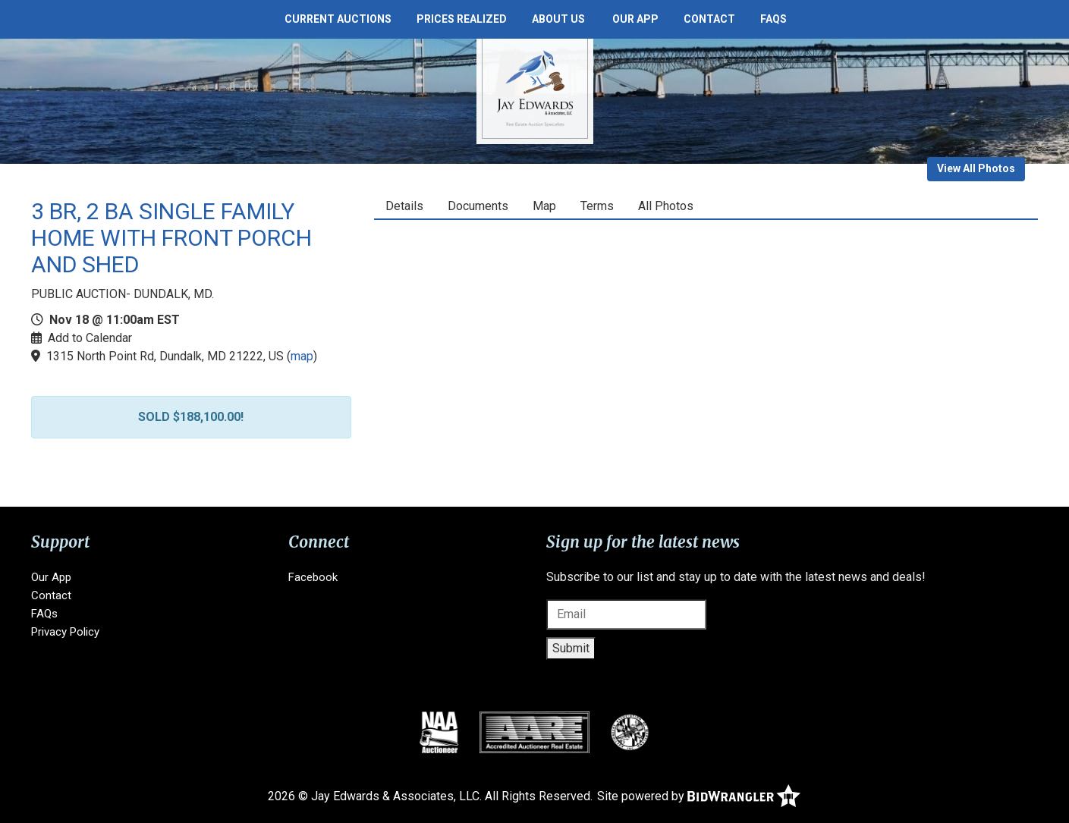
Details (404, 206)
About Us (558, 19)
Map (544, 206)
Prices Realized (462, 19)
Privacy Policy (65, 632)
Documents (478, 206)
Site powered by (698, 796)
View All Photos (976, 168)
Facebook (313, 577)
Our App (635, 19)
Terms (597, 206)
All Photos (665, 206)
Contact (709, 19)
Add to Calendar (90, 338)
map (302, 356)
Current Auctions (338, 19)
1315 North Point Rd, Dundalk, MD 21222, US (165, 356)
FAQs (773, 19)
